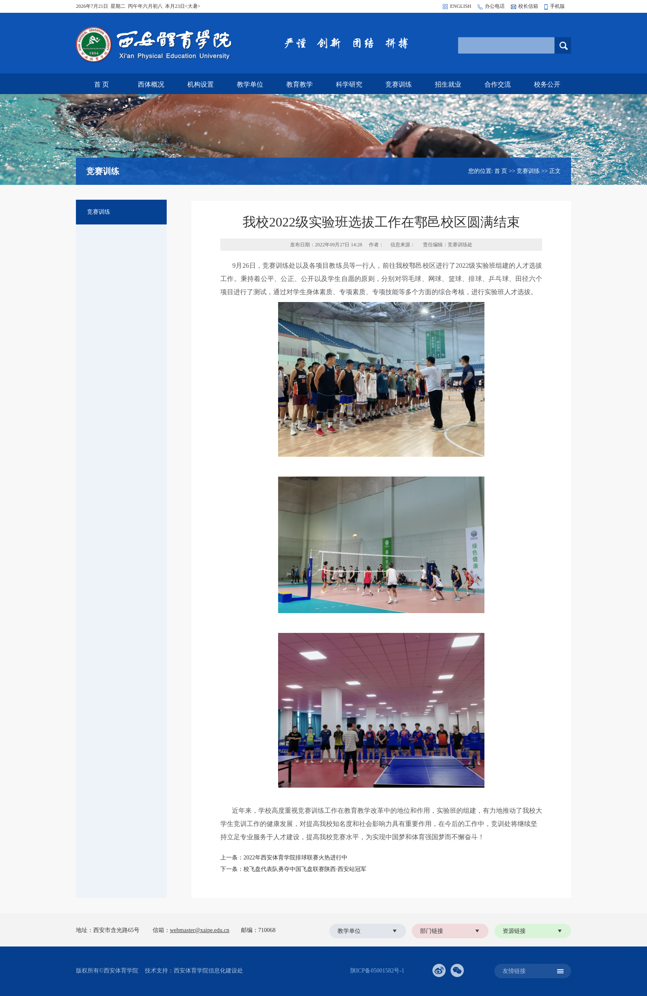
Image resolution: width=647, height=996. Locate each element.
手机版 (557, 6)
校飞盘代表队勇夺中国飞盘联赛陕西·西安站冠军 (304, 869)
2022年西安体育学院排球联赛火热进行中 (295, 857)
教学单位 (250, 84)
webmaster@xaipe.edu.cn (199, 930)
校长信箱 (528, 6)
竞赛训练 (398, 84)
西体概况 (151, 84)
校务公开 (547, 84)
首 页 (101, 84)
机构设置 (200, 84)
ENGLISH (460, 6)
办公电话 (495, 6)
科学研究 (349, 84)
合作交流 (497, 84)
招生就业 (448, 84)
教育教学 (299, 84)
